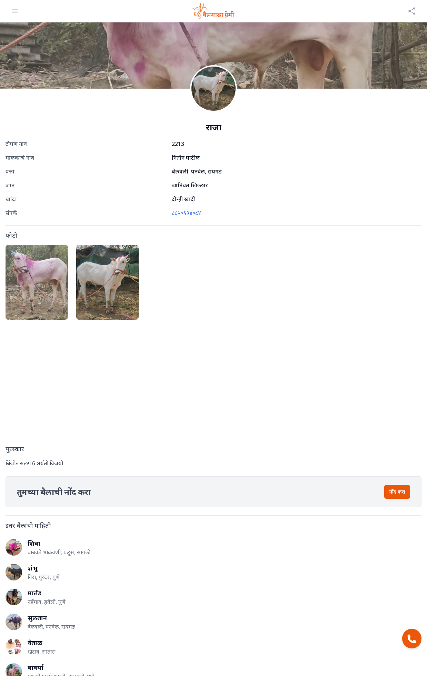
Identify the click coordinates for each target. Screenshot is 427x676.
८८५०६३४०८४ (186, 213)
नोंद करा (397, 491)
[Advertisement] (212, 382)
